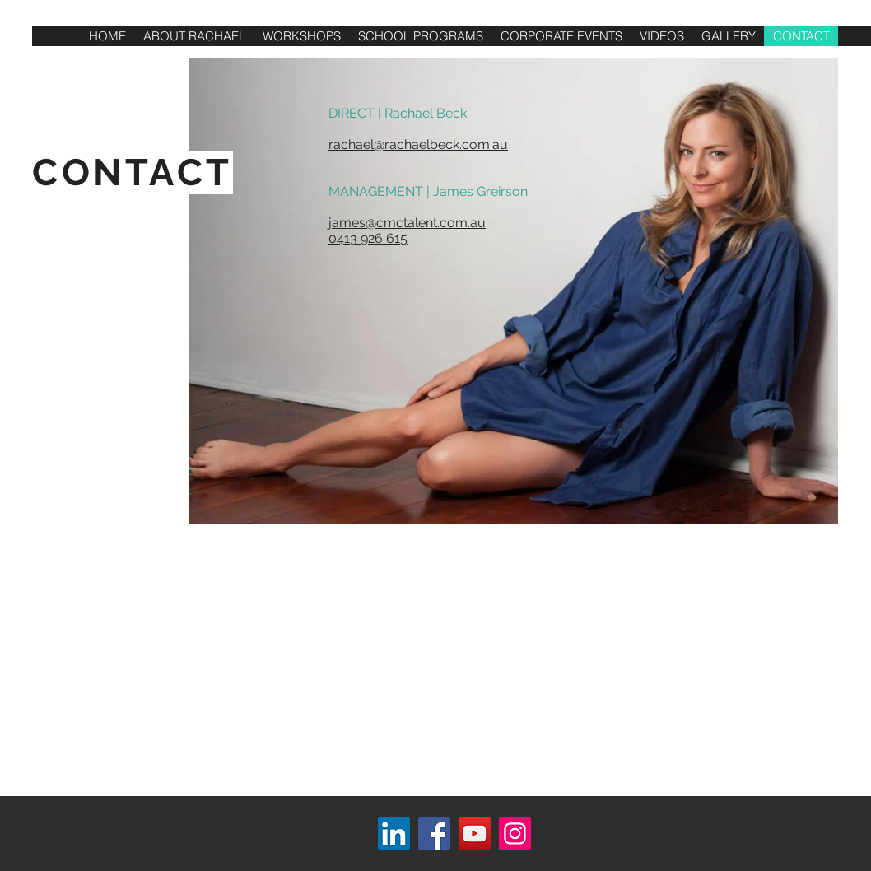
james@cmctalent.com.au (407, 223)
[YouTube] (475, 833)
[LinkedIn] (394, 833)
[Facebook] (434, 833)
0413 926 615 (368, 238)
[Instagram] (515, 833)
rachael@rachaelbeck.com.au (418, 144)
